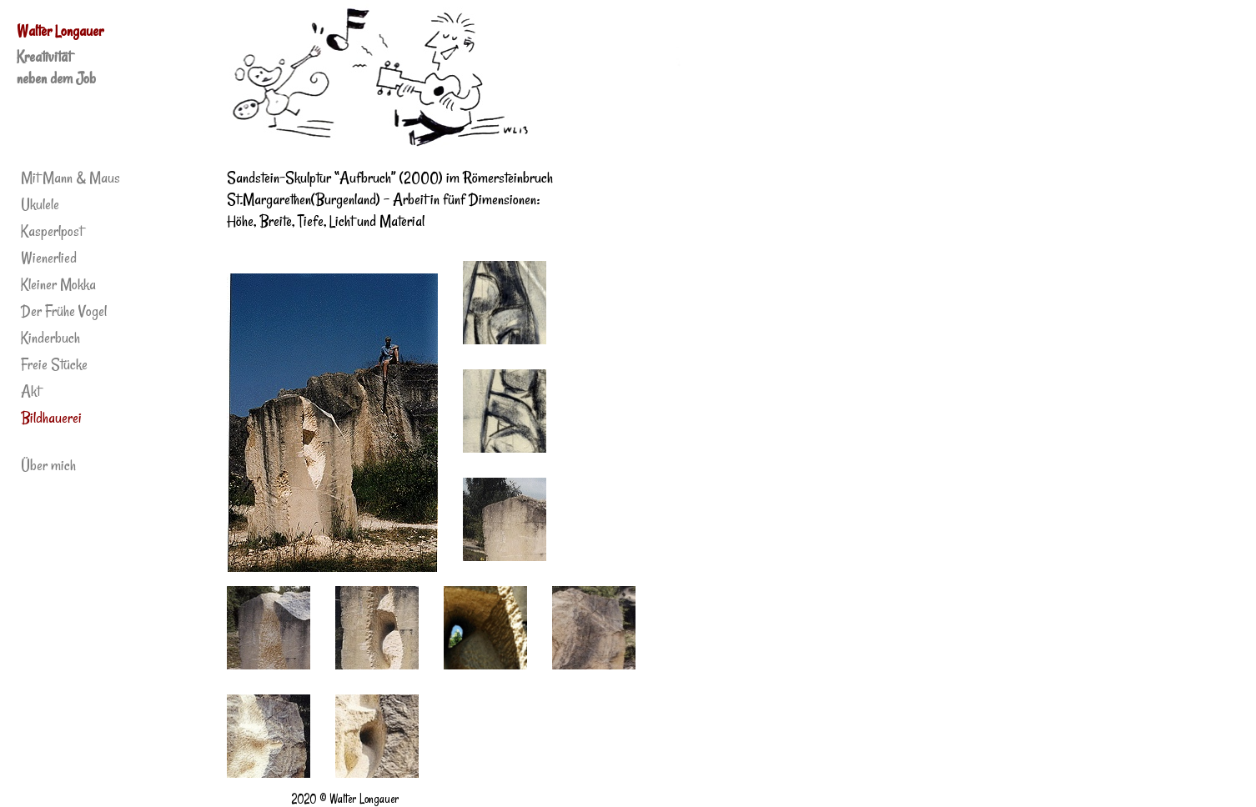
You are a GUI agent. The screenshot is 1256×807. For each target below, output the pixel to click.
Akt (30, 391)
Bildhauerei (51, 418)
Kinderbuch (50, 337)
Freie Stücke (54, 364)
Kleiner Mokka (58, 284)
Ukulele (40, 204)
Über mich (48, 465)
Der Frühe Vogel (64, 311)
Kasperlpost (52, 231)
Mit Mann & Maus (70, 177)
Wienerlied (49, 257)
